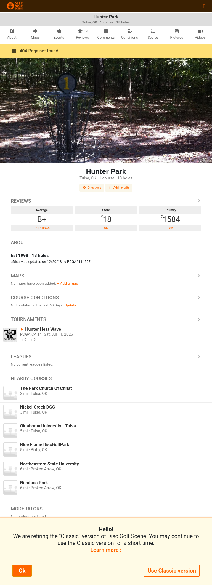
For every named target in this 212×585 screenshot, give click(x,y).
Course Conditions (106, 297)
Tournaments (106, 319)
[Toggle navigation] (204, 6)
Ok (22, 570)
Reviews (106, 201)
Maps (106, 276)
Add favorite (119, 187)
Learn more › (105, 550)
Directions (92, 187)
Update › (71, 305)
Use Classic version (171, 570)
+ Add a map (67, 283)
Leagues (106, 356)
